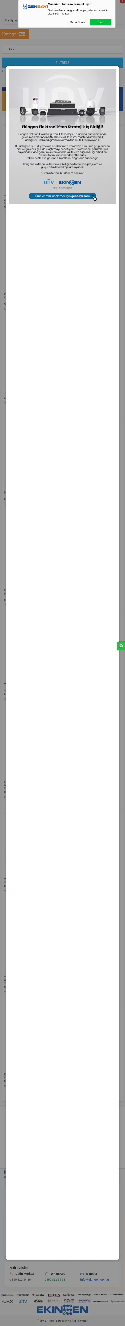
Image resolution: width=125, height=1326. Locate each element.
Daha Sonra (78, 22)
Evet (100, 22)
